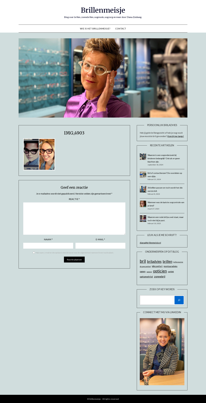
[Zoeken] (179, 300)
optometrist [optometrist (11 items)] (146, 276)
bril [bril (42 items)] (143, 261)
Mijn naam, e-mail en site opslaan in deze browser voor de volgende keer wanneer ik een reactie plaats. (75, 253)
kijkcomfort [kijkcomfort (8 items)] (157, 266)
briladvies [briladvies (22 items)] (154, 261)
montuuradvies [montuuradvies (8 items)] (170, 266)
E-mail (100, 239)
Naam (48, 239)
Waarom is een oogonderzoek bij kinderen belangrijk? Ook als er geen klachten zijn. (164, 158)
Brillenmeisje (103, 10)
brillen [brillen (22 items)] (167, 261)
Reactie (74, 199)
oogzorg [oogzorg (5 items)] (149, 272)
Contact (120, 28)
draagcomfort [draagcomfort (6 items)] (145, 266)
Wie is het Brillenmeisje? (95, 28)
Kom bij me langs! (175, 136)
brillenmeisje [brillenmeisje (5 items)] (178, 262)
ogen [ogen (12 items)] (142, 271)
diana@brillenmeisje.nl (150, 242)
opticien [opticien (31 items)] (160, 271)
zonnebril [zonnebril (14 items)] (159, 276)
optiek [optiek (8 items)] (171, 271)
